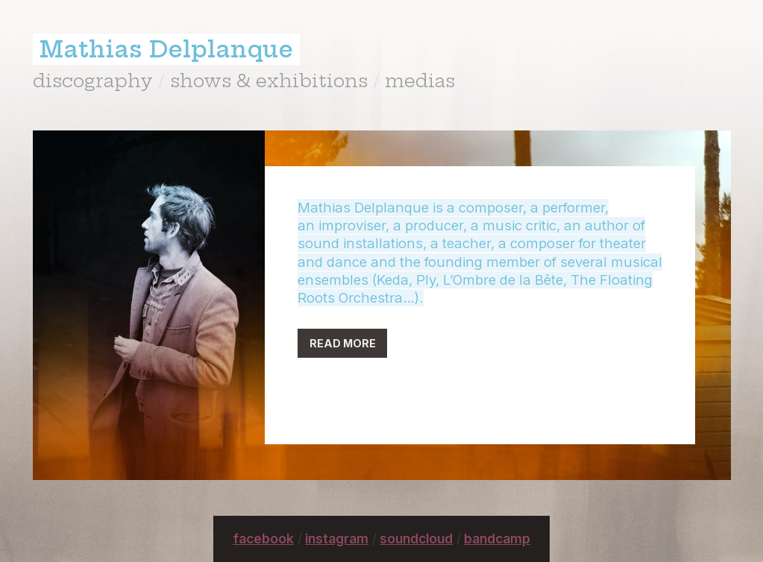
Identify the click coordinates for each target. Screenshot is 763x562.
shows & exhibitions (269, 80)
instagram (336, 538)
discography (93, 80)
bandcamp (497, 538)
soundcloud (416, 538)
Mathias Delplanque (166, 49)
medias (420, 80)
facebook (263, 538)
